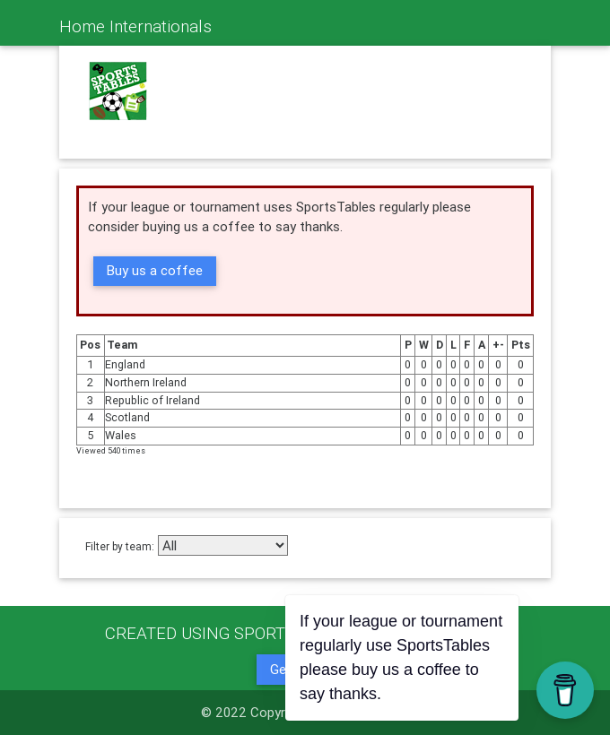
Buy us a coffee (155, 270)
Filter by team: (119, 546)
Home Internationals (135, 26)
